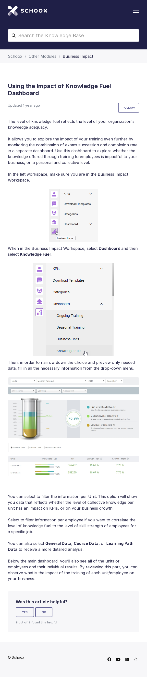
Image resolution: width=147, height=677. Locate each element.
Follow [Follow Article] (128, 107)
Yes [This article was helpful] (25, 612)
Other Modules (42, 56)
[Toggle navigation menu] (136, 11)
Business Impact (78, 56)
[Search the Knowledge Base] (73, 35)
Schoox (15, 56)
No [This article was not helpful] (44, 612)
